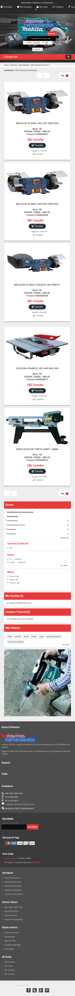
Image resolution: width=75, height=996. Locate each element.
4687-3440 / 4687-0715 (13, 907)
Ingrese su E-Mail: (10, 823)
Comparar (39, 154)
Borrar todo (65, 538)
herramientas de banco (40, 65)
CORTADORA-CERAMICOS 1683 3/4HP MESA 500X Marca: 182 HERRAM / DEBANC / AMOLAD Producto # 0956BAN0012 (37, 374)
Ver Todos (64, 565)
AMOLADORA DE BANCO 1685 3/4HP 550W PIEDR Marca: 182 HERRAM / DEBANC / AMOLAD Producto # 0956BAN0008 (37, 209)
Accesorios (18, 636)
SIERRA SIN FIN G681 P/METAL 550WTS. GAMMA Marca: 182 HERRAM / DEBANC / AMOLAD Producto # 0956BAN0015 (37, 455)
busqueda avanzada (12, 945)
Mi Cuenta (7, 7)
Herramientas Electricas (53, 636)
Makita (12, 580)
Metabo (41, 636)
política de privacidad (12, 886)
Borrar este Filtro (68, 520)
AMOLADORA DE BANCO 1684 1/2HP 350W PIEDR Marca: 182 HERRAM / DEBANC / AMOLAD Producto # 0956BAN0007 (37, 129)
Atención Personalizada (13, 920)
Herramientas (24, 65)
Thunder (12, 583)
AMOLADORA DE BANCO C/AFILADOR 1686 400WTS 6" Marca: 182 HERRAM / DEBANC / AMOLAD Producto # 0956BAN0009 (37, 290)
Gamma (14, 65)
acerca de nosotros (12, 878)
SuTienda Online (36, 985)
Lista (46, 75)
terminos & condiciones (13, 894)
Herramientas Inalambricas (16, 642)
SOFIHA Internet (52, 985)
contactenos (9, 949)
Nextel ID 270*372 (11, 911)
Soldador (34, 636)
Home (6, 65)
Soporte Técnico (10, 915)
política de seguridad (12, 890)
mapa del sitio (10, 941)
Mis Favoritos (25, 7)
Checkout (59, 7)
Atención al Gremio (11, 933)
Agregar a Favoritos (39, 151)
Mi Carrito (43, 7)
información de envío (12, 882)
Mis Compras (9, 974)
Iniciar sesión (9, 962)
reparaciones (9, 937)
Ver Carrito (8, 966)
